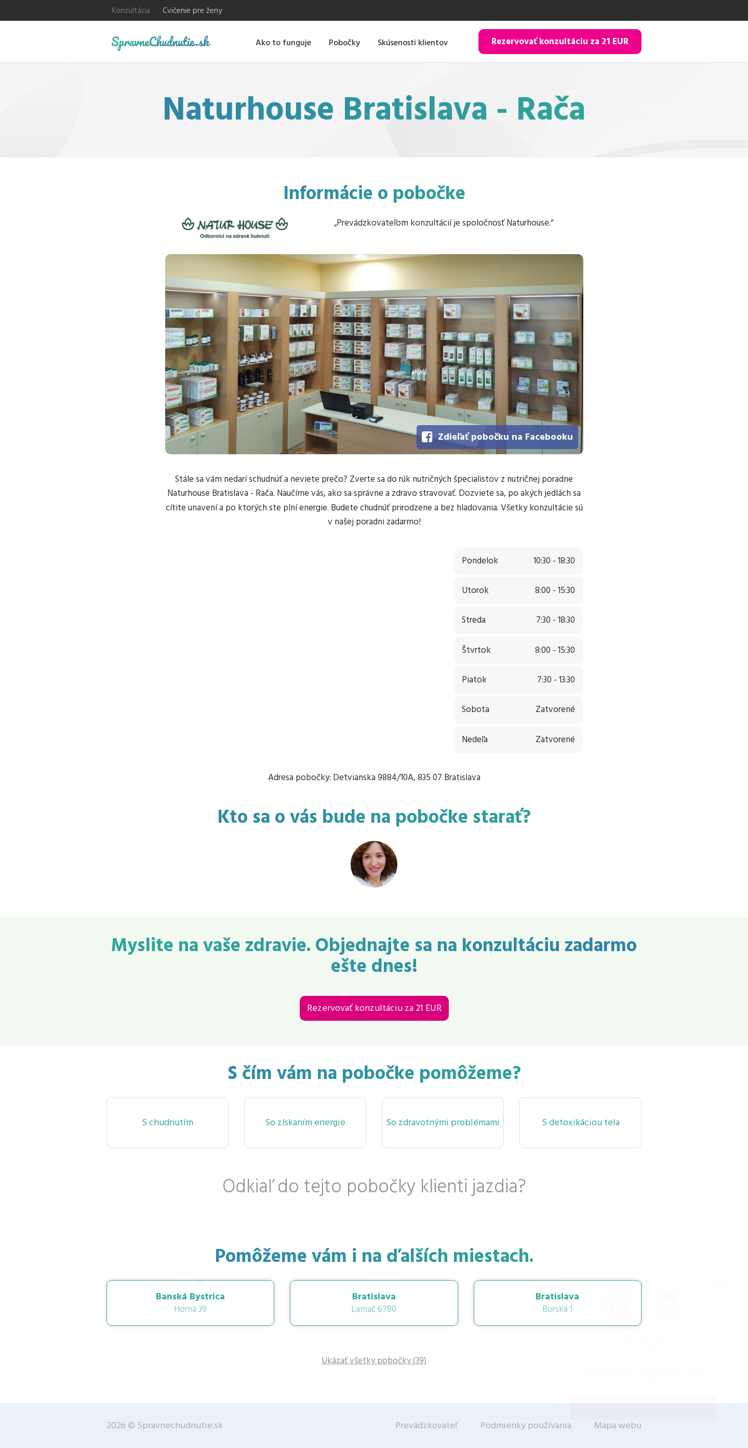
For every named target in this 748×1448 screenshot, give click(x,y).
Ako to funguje (283, 42)
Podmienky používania (525, 1425)
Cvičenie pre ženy (192, 10)
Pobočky (344, 42)
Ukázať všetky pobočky (374, 1360)
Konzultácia (131, 10)
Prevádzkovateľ (426, 1425)
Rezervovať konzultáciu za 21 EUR (560, 41)
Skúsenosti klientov (413, 42)
